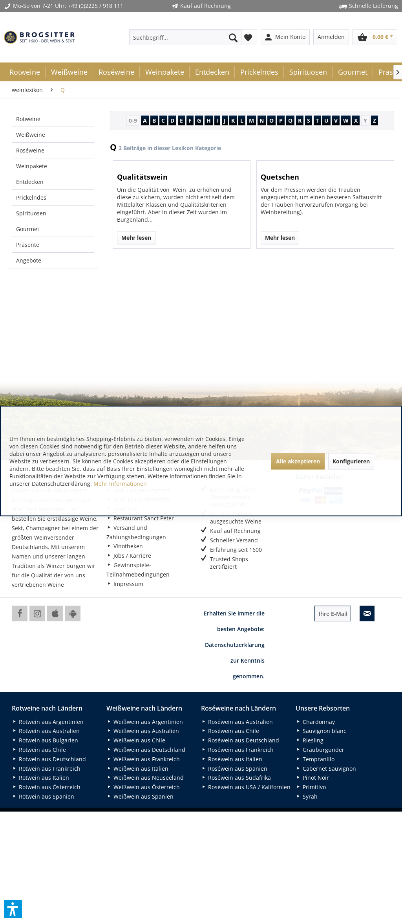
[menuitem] (185, 37)
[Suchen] (233, 37)
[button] (13, 909)
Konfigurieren (351, 461)
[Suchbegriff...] (185, 37)
